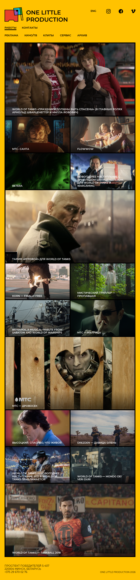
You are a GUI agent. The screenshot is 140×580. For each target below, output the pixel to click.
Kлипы (48, 35)
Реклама (11, 35)
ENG (93, 11)
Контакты (30, 27)
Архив (82, 35)
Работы (10, 27)
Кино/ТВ (30, 35)
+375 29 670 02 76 (16, 572)
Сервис (65, 35)
